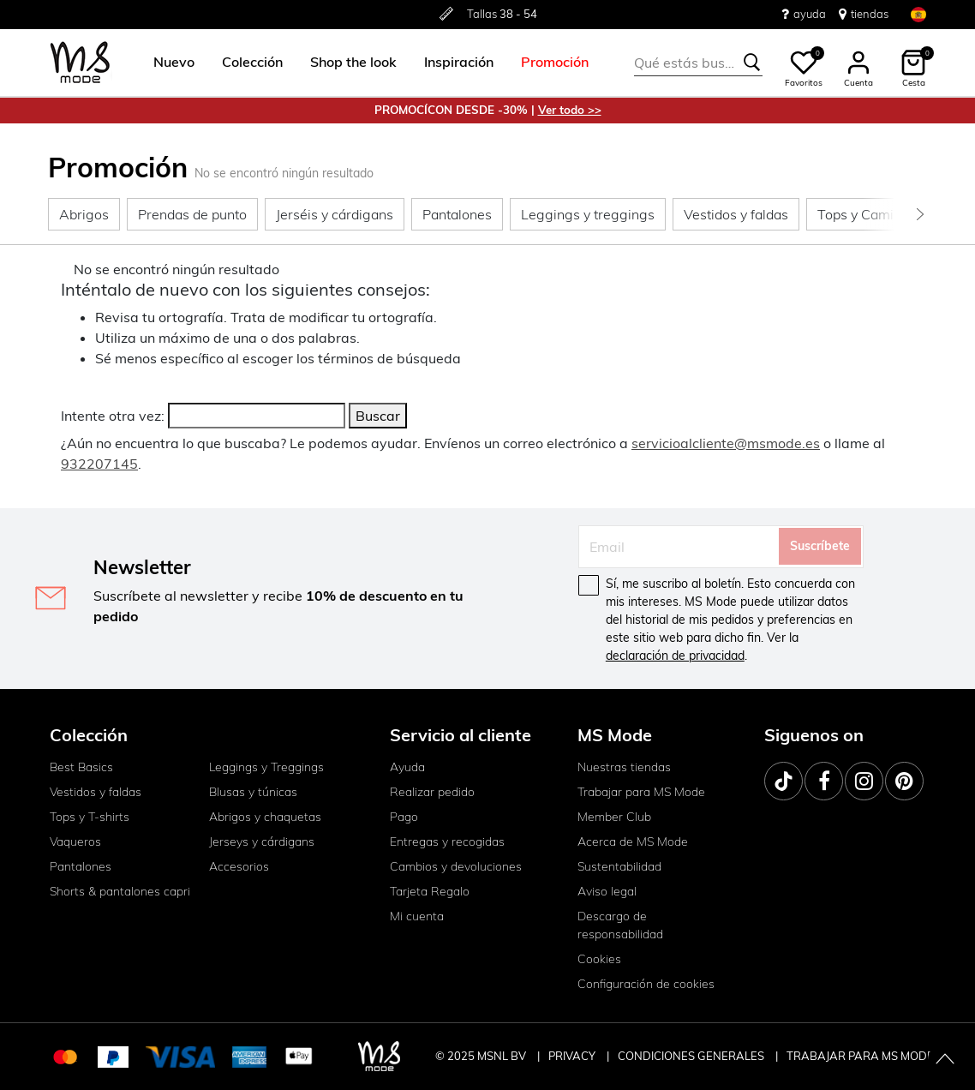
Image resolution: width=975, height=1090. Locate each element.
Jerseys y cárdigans (261, 841)
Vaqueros (75, 841)
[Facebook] (824, 781)
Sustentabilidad (619, 866)
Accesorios (239, 866)
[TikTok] (783, 781)
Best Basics (81, 767)
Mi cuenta (417, 916)
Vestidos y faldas (95, 792)
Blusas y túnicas (253, 792)
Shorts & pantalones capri (120, 891)
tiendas (863, 14)
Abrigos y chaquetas (265, 816)
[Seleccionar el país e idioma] (918, 14)
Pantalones (80, 866)
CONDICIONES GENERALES (692, 1056)
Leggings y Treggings (266, 767)
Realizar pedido (432, 792)
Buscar (378, 415)
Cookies (599, 959)
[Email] (679, 546)
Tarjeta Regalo (430, 891)
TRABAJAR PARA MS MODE (860, 1056)
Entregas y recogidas (447, 841)
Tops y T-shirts (89, 816)
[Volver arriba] (945, 1060)
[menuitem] (167, 62)
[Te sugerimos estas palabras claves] (752, 62)
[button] (173, 62)
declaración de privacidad (675, 655)
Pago (404, 816)
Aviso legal (607, 891)
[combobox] (698, 62)
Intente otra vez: (112, 415)
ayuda (803, 14)
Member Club (614, 816)
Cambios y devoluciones (456, 866)
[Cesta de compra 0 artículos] (913, 62)
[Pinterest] (904, 781)
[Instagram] (864, 781)
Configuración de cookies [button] (646, 983)
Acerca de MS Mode (632, 841)
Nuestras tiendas (624, 767)
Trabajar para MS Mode (641, 792)
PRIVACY (573, 1056)
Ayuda (407, 767)
